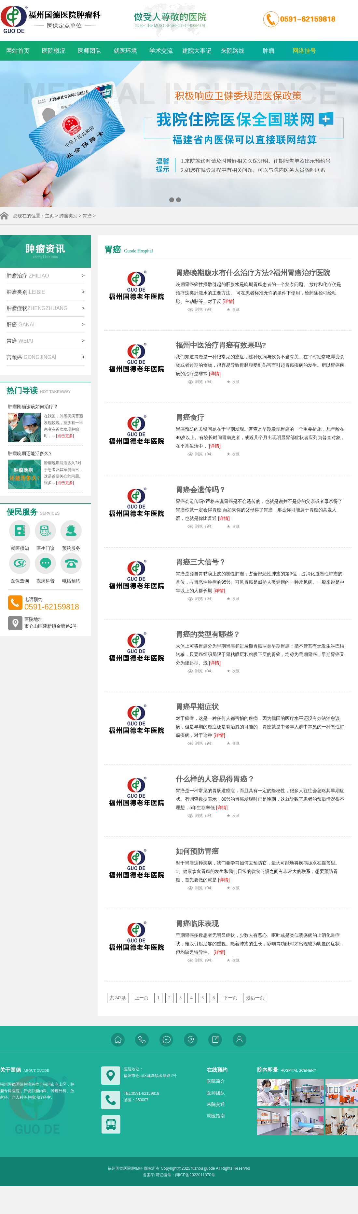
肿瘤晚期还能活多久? (29, 453)
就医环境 (125, 51)
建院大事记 (197, 51)
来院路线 (232, 51)
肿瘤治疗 (28, 276)
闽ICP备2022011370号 (195, 1175)
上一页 (141, 997)
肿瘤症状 (37, 308)
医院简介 (216, 1081)
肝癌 (20, 324)
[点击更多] (64, 436)
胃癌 (87, 215)
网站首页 (18, 51)
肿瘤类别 (68, 215)
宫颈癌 (31, 357)
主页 (49, 215)
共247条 (118, 997)
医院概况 (53, 51)
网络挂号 (304, 51)
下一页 (230, 997)
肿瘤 (268, 51)
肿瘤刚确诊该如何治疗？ (33, 406)
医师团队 (89, 51)
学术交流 (161, 51)
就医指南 (216, 1115)
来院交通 (216, 1104)
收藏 (236, 309)
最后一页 (255, 997)
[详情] (227, 301)
